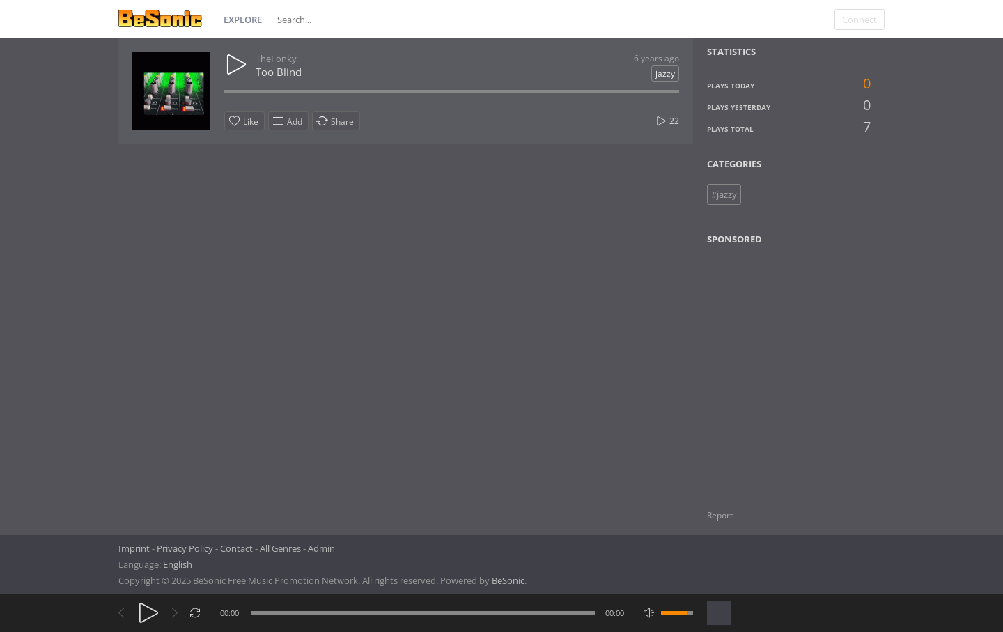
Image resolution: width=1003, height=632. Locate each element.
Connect (859, 19)
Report (720, 515)
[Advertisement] (774, 368)
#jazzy (724, 194)
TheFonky (276, 58)
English (177, 564)
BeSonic (508, 580)
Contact (236, 548)
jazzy (665, 73)
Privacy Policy (185, 548)
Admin (321, 548)
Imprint (134, 548)
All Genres (280, 548)
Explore (243, 19)
